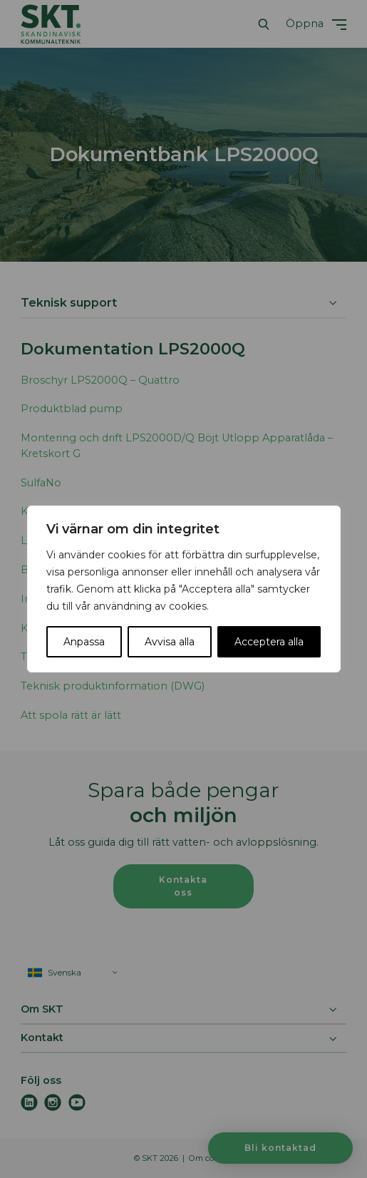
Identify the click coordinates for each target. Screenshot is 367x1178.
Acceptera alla (269, 641)
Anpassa (84, 641)
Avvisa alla (170, 641)
